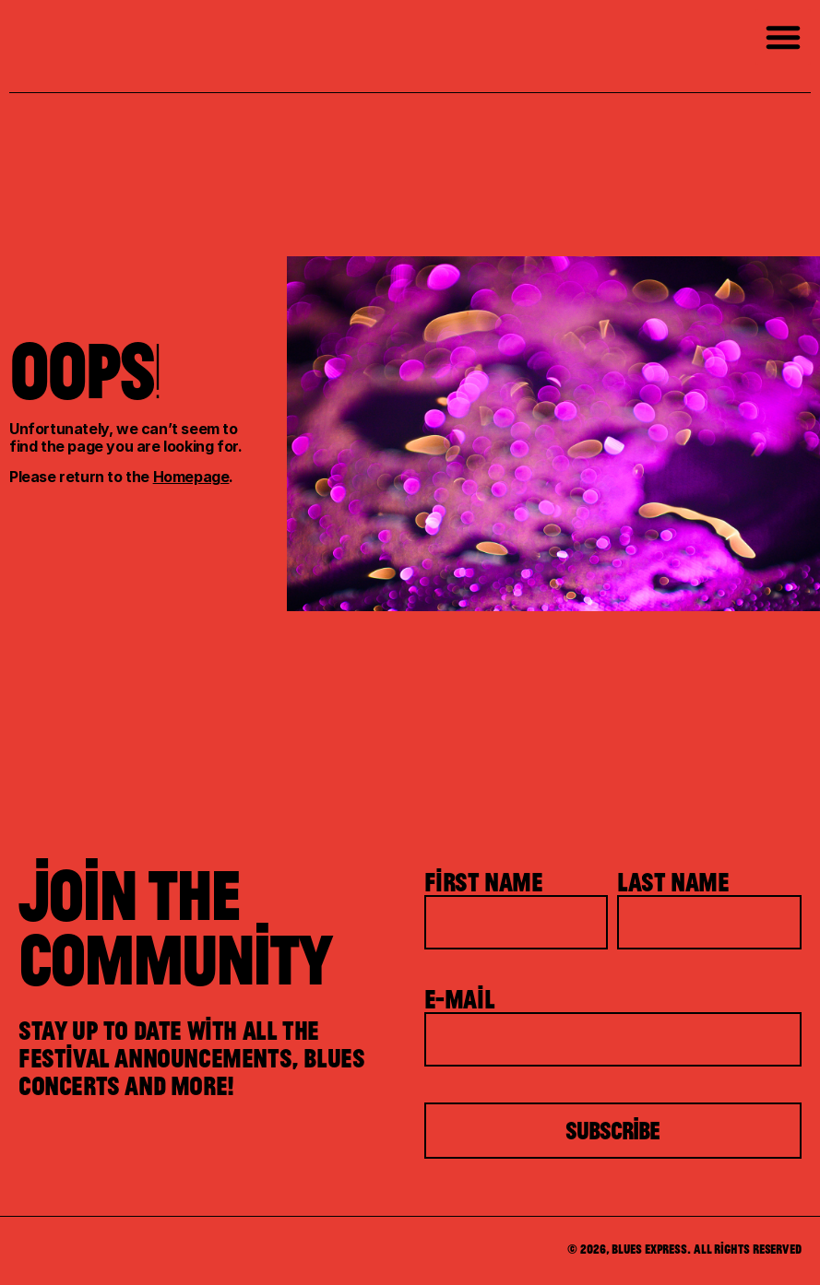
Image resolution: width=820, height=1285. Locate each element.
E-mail (459, 998)
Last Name (673, 881)
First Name (483, 881)
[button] (783, 37)
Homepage (191, 476)
